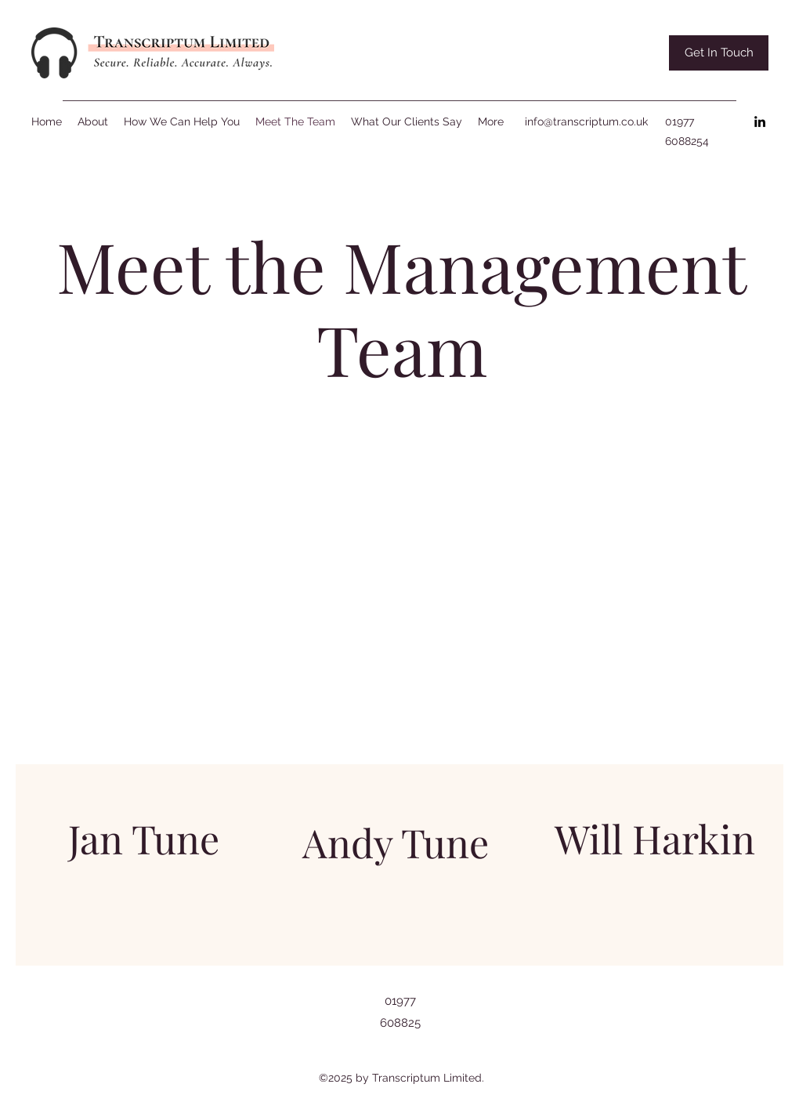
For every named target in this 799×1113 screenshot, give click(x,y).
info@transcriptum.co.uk (586, 121)
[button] (718, 53)
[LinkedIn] (760, 121)
